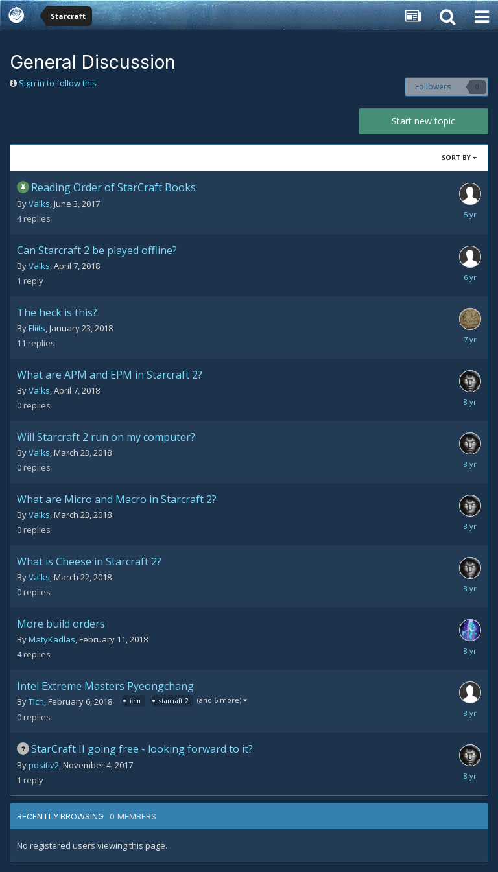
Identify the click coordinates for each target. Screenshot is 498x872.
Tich (36, 701)
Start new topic (423, 121)
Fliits (37, 328)
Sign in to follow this (58, 83)
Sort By (459, 157)
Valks (39, 203)
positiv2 (44, 765)
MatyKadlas (52, 639)
